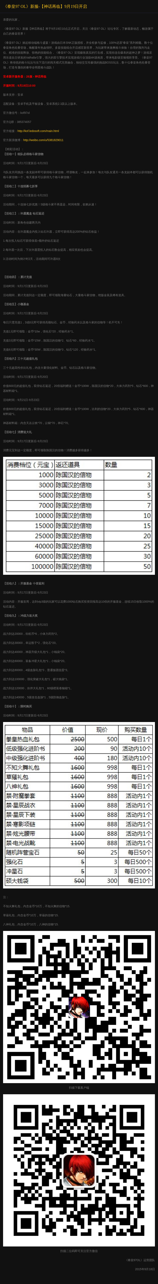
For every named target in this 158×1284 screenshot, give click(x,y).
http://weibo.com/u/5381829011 (43, 140)
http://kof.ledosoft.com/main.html (38, 131)
